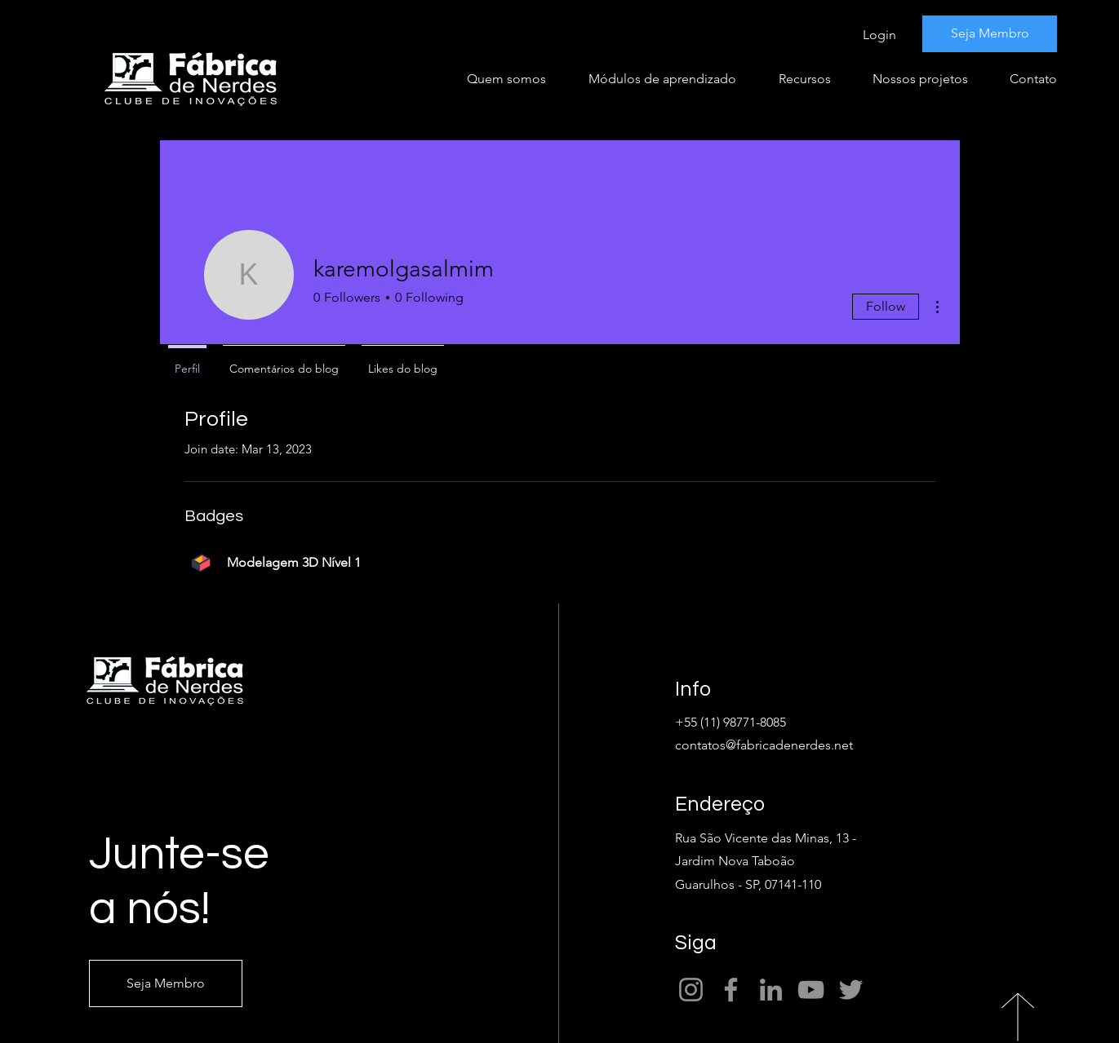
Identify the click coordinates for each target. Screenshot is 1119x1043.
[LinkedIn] (771, 989)
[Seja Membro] (989, 33)
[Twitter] (851, 989)
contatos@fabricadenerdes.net (764, 745)
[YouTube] (811, 989)
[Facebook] (731, 989)
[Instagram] (691, 989)
